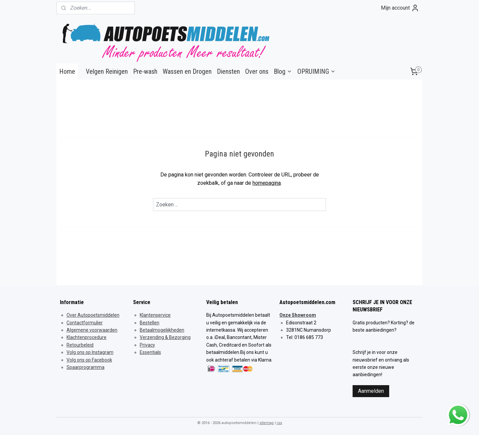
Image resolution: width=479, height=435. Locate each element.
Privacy (147, 345)
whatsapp (458, 408)
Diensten (228, 71)
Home (67, 71)
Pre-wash (145, 71)
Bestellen (149, 322)
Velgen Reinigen (107, 71)
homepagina (266, 183)
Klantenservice (155, 315)
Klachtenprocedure (86, 337)
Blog (283, 71)
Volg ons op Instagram (90, 352)
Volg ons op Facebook (89, 360)
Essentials (150, 352)
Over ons (256, 71)
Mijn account (400, 8)
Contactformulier (85, 322)
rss (279, 423)
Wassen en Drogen (187, 71)
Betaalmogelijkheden (162, 330)
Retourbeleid (80, 345)
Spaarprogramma (85, 367)
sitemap (266, 423)
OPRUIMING (316, 71)
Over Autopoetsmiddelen (93, 315)
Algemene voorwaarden (92, 330)
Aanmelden (371, 391)
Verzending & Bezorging (165, 337)
